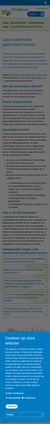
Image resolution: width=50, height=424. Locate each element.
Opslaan (12, 406)
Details (10, 414)
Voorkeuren (28, 398)
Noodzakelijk (13, 398)
